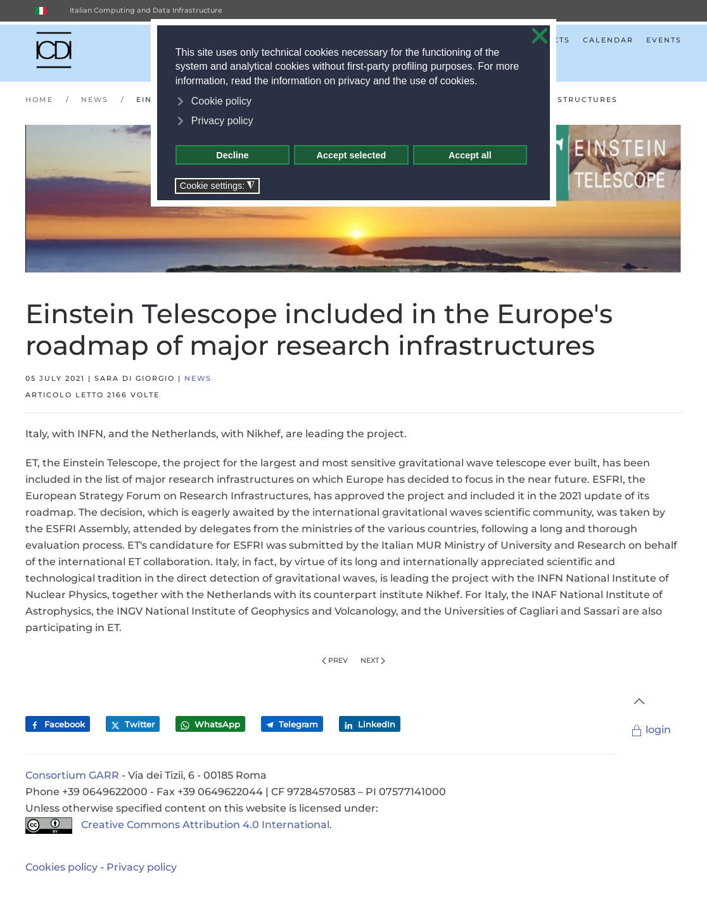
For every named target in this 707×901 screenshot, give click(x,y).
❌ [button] (540, 36)
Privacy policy (141, 867)
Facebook (57, 724)
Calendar (608, 39)
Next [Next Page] (372, 660)
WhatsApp (210, 724)
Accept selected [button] (351, 155)
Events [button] (664, 39)
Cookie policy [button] (221, 101)
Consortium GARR (72, 775)
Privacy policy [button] (222, 120)
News (198, 378)
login (650, 730)
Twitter (133, 724)
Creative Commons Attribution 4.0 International (177, 825)
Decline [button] (232, 155)
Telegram (292, 724)
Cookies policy (61, 867)
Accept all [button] (470, 155)
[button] (639, 701)
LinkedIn (369, 724)
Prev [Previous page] (335, 660)
